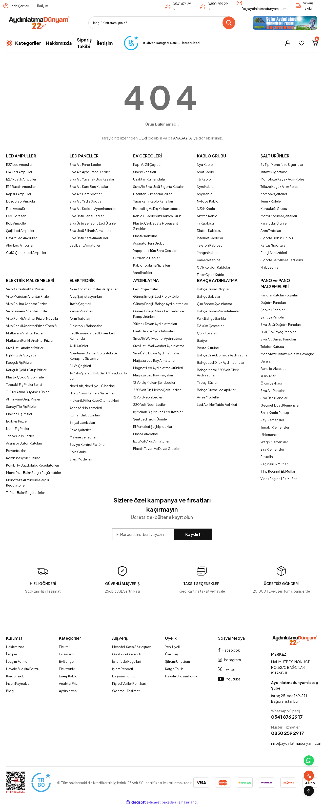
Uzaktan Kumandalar (149, 179)
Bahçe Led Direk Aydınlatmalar (220, 362)
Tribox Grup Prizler (20, 436)
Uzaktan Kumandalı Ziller (152, 194)
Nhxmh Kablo (207, 216)
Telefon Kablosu (209, 245)
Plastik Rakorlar (145, 236)
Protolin (266, 457)
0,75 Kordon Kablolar (213, 267)
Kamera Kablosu (209, 260)
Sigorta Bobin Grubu (276, 238)
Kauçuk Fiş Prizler (19, 362)
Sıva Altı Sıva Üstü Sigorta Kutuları (159, 187)
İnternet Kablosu (210, 238)
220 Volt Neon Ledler (149, 404)
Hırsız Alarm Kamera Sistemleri (92, 393)
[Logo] (39, 23)
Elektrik (64, 647)
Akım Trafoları (270, 231)
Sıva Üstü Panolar (273, 398)
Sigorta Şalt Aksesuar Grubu (282, 260)
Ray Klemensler (272, 420)
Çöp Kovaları (207, 333)
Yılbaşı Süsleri (207, 382)
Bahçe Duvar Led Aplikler (216, 390)
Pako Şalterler (80, 430)
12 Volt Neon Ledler (147, 397)
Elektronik (67, 669)
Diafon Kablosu (209, 231)
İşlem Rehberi (122, 669)
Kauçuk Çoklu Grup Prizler (26, 370)
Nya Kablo (205, 165)
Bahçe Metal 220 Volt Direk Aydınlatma (218, 372)
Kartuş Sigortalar (273, 245)
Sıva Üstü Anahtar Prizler (24, 348)
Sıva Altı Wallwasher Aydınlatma (157, 338)
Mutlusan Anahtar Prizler (25, 333)
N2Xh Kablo (206, 209)
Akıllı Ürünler (79, 346)
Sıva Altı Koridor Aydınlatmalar (93, 209)
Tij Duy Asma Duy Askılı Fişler (27, 392)
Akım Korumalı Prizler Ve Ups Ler (93, 289)
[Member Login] (288, 43)
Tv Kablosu (205, 223)
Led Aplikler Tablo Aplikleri (217, 404)
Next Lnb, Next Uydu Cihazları (92, 386)
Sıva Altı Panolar (272, 391)
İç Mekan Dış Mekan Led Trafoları (158, 412)
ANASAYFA (182, 137)
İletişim (42, 6)
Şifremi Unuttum (177, 661)
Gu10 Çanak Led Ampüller (26, 253)
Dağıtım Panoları (273, 302)
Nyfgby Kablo (207, 201)
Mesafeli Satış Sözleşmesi (132, 647)
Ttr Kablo (204, 179)
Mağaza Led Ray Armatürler (154, 360)
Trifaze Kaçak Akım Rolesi (279, 187)
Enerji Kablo (68, 676)
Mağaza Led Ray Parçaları (153, 375)
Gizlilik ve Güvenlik (126, 654)
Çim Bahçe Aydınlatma (214, 304)
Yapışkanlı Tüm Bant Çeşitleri (155, 251)
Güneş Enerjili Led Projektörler (156, 296)
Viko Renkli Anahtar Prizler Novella (32, 318)
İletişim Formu (16, 661)
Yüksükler (267, 376)
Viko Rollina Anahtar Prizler (26, 304)
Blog (10, 691)
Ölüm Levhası (271, 383)
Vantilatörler (142, 273)
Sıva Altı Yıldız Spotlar (86, 201)
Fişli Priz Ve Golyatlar (21, 355)
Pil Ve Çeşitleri (80, 366)
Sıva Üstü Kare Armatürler (89, 238)
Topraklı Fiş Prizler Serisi (24, 384)
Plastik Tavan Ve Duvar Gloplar (156, 449)
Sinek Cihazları (144, 172)
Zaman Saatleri (81, 311)
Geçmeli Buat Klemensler (279, 405)
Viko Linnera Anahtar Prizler (27, 311)
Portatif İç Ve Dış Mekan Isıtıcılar (157, 209)
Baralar (266, 361)
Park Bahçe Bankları (212, 318)
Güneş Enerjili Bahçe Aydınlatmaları (160, 304)
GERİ (142, 137)
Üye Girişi (172, 654)
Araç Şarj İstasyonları (86, 296)
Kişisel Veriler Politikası (129, 683)
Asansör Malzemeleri (86, 408)
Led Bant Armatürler (85, 245)
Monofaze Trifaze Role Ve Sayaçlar (287, 354)
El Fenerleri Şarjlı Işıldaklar (152, 427)
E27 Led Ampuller (19, 165)
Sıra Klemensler (272, 449)
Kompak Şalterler (273, 194)
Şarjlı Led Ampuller (20, 231)
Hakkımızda (15, 647)
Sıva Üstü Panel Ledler (87, 216)
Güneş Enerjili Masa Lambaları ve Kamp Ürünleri (158, 313)
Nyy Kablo (205, 194)
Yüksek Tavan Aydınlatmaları (155, 324)
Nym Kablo (205, 187)
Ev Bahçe (66, 661)
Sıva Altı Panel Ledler (85, 165)
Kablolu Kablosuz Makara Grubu (158, 216)
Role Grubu (78, 452)
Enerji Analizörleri (273, 253)
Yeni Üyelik (173, 647)
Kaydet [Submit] (192, 534)
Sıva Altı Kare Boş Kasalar (89, 187)
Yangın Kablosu (209, 253)
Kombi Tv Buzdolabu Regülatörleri (32, 465)
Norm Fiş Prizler (17, 429)
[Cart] (315, 43)
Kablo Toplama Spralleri (151, 265)
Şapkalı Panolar (272, 310)
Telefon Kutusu (272, 347)
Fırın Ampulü (15, 209)
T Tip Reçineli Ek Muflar (277, 471)
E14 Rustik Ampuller (21, 187)
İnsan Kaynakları (18, 683)
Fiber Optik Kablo (210, 275)
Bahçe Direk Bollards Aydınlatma (222, 355)
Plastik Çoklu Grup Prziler (25, 377)
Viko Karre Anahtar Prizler (25, 289)
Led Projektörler (145, 289)
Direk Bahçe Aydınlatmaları (154, 331)
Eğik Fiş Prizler (17, 421)
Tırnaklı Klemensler (274, 427)
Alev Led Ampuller (19, 245)
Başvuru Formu (123, 676)
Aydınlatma (68, 691)
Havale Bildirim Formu (22, 669)
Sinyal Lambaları (82, 422)
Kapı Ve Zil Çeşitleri (147, 165)
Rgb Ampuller (16, 223)
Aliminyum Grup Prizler (23, 399)
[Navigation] (23, 43)
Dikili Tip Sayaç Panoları (278, 332)
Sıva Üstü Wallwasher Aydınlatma (158, 346)
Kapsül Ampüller (18, 194)
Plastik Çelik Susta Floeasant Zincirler (155, 226)
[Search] (161, 22)
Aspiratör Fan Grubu (149, 243)
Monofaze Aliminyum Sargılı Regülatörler (27, 482)
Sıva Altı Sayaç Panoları (278, 339)
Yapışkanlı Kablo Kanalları (153, 201)
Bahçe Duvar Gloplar (213, 289)
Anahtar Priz (68, 683)
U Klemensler (270, 435)
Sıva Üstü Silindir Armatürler (90, 231)
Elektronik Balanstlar (86, 326)
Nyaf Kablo (205, 172)
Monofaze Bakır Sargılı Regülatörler (33, 473)
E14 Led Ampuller (19, 172)
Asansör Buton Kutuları (24, 443)
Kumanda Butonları (85, 415)
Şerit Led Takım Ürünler (150, 419)
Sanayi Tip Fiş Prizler (21, 407)
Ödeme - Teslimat (126, 691)
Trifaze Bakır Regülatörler (25, 493)
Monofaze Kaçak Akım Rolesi (282, 179)
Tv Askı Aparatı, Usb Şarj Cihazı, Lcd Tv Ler (98, 375)
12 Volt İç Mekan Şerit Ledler (154, 382)
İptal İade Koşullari (126, 661)
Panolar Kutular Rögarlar (279, 295)
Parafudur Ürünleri (274, 223)
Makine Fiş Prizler (19, 414)
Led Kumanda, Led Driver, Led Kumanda (92, 335)
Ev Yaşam (66, 654)
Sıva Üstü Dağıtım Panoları (280, 325)
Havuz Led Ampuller (21, 238)
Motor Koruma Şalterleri (278, 216)
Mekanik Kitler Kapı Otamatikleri (94, 400)
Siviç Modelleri (81, 459)
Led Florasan (16, 216)
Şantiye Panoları (273, 317)
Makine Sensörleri (83, 437)
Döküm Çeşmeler (210, 326)
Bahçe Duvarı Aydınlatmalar (218, 311)
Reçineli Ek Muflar (274, 464)
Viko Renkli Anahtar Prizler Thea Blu (32, 326)
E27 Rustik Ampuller (21, 179)
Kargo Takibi (15, 676)
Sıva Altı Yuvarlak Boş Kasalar (92, 179)
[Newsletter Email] (162, 534)
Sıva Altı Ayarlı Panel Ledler (90, 172)
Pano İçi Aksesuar (274, 369)
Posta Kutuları (208, 348)
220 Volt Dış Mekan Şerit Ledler (157, 390)
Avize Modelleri (208, 397)
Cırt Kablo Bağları (146, 258)
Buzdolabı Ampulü (20, 201)
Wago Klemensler (274, 442)
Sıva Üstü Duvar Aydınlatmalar (156, 353)
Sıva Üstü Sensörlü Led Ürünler (93, 223)
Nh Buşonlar (269, 267)
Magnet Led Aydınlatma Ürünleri (158, 368)
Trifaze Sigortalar (273, 172)
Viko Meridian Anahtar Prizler (28, 296)
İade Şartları (20, 6)
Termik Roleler (271, 201)
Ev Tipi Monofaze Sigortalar (281, 165)
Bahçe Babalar (208, 296)
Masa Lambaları (145, 434)
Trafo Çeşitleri (80, 304)
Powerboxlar (16, 451)
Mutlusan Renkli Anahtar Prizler (29, 340)
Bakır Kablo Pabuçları (276, 413)
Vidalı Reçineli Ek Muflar (278, 479)
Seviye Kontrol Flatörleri (88, 444)
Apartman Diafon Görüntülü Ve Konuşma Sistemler (93, 355)
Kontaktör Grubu (273, 209)
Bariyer (202, 340)
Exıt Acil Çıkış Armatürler (151, 441)
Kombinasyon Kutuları (23, 458)
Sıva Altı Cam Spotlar (86, 194)
